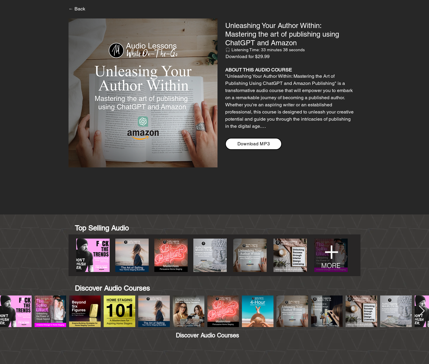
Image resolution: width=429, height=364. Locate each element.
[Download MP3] (253, 144)
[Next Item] (421, 311)
